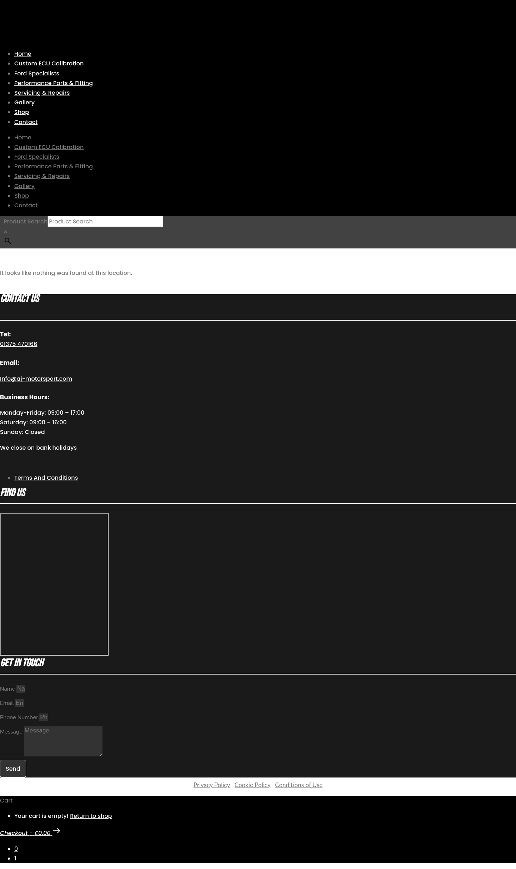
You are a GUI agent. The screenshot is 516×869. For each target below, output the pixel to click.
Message (12, 732)
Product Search (25, 221)
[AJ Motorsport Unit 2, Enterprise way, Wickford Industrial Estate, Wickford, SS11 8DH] (54, 584)
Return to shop (91, 816)
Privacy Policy (212, 785)
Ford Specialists (36, 73)
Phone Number (19, 717)
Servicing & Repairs (42, 93)
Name (8, 689)
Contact (25, 122)
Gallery (24, 102)
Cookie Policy (252, 785)
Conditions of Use (298, 785)
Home (22, 54)
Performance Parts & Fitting (53, 83)
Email (7, 703)
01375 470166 (18, 344)
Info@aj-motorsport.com (36, 379)
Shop (21, 112)
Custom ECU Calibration (49, 63)
